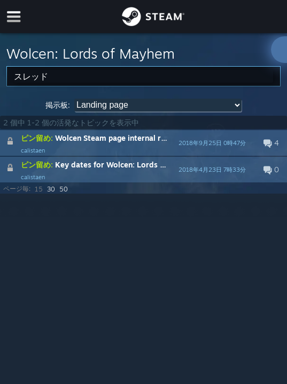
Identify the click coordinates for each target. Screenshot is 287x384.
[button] (143, 143)
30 (51, 189)
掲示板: (57, 104)
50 (63, 189)
